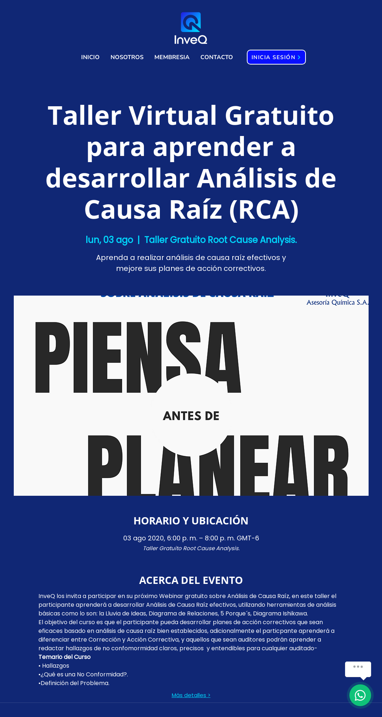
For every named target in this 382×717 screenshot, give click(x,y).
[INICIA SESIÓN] (276, 57)
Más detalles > (191, 695)
